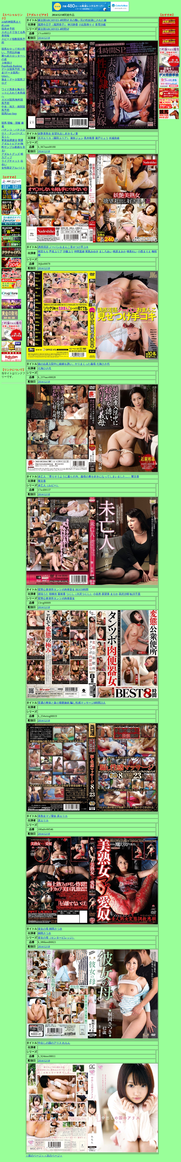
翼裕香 (62, 594)
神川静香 (73, 24)
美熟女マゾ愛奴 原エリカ (53, 816)
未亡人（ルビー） (48, 485)
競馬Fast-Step (9, 113)
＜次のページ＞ (53, 1155)
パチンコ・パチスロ (13, 129)
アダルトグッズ (10, 154)
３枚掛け (6, 62)
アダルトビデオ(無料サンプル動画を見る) (13, 147)
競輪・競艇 (14, 122)
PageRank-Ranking (11, 66)
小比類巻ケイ (86, 24)
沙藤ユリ (68, 251)
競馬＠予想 (8, 28)
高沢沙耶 (124, 594)
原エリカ (43, 820)
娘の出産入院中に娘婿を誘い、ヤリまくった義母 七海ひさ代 (74, 364)
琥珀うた (43, 594)
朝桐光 (53, 594)
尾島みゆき (91, 251)
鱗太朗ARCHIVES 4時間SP (53, 29)
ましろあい (105, 251)
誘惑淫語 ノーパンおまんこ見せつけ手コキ (63, 247)
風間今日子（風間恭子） (52, 24)
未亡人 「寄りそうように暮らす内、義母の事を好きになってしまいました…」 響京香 (88, 476)
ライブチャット (10, 160)
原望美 (106, 594)
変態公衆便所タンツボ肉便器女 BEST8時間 (63, 589)
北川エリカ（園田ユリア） (53, 138)
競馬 (4, 122)
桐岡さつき (44, 933)
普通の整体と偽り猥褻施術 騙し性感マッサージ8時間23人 (72, 702)
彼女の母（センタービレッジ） (56, 937)
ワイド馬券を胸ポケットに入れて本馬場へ (13, 93)
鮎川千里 (135, 594)
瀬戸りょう (101, 138)
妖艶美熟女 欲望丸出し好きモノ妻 (58, 133)
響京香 (42, 481)
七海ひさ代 (44, 368)
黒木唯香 (89, 138)
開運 (20, 140)
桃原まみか (119, 251)
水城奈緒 (114, 138)
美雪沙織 (100, 24)
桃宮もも (43, 251)
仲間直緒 (79, 251)
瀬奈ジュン (76, 138)
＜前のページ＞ (35, 1155)
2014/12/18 (44, 37)
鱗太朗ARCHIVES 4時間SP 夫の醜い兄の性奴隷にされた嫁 (72, 20)
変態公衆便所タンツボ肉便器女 (56, 598)
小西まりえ (144, 251)
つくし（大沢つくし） (79, 594)
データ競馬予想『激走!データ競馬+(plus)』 (13, 72)
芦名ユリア (55, 251)
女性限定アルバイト (13, 167)
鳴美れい (132, 251)
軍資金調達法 (9, 140)
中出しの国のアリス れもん (54, 1042)
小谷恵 (97, 594)
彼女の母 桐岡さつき (50, 928)
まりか (114, 594)
